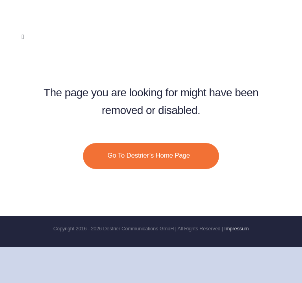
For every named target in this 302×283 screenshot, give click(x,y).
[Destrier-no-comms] (71, 9)
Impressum (236, 229)
